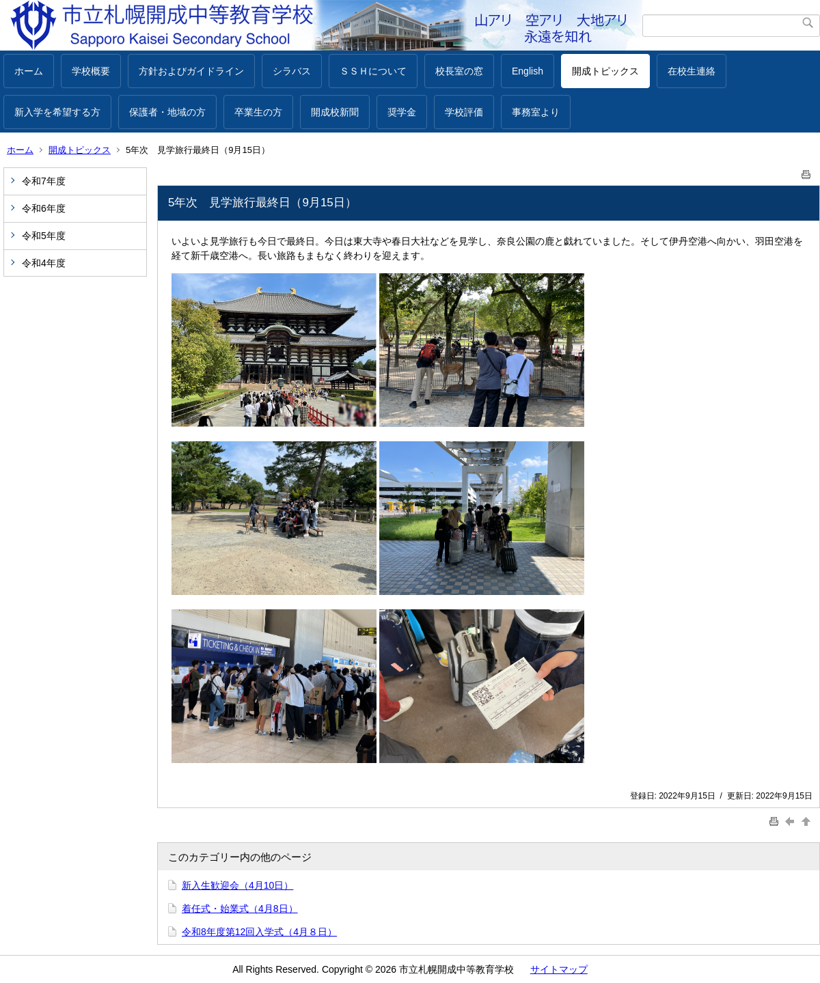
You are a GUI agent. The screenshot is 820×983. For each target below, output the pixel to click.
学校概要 (91, 71)
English (527, 71)
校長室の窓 (459, 71)
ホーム (28, 71)
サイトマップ (559, 969)
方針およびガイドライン (191, 71)
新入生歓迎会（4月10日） (237, 885)
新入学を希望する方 (57, 112)
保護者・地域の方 (167, 112)
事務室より (536, 112)
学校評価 (464, 112)
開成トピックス (605, 71)
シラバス (292, 71)
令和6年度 (44, 208)
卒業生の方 (258, 112)
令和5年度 (44, 235)
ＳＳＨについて (373, 71)
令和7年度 (44, 181)
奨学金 (401, 112)
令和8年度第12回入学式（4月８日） (259, 931)
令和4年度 (44, 263)
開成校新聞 (335, 112)
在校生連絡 (691, 71)
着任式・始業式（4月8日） (240, 908)
